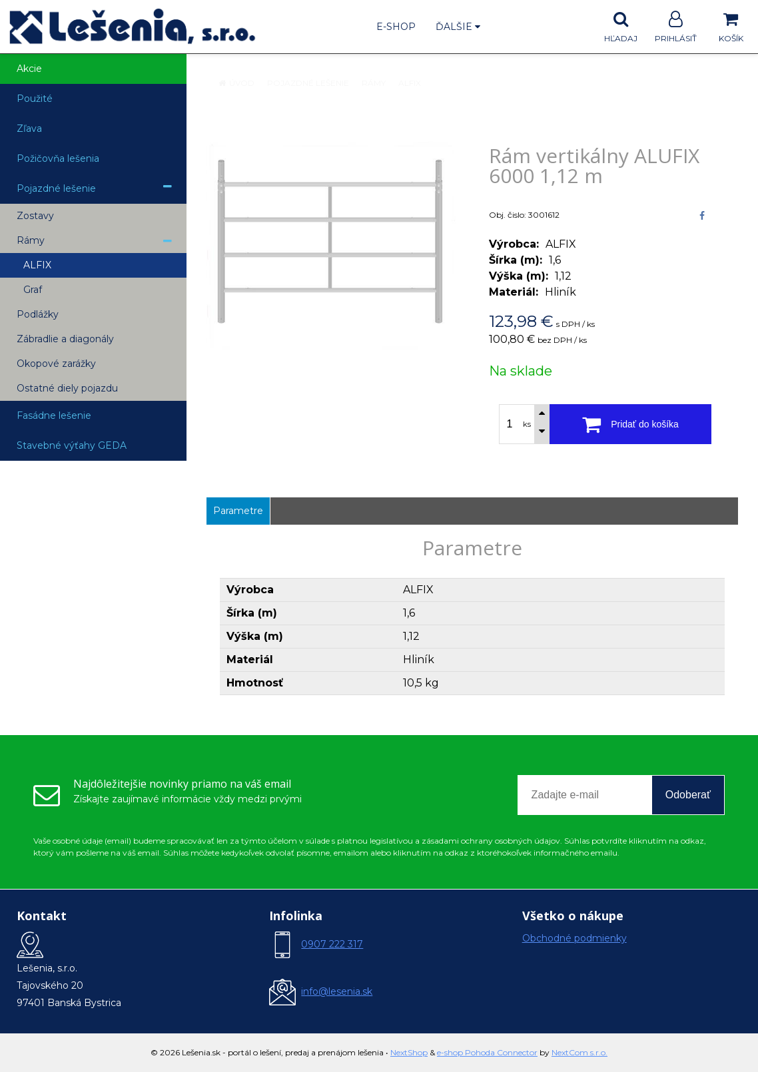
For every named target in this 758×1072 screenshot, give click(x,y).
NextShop (409, 1052)
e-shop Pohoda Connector (487, 1052)
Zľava (29, 128)
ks (527, 424)
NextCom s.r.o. (579, 1052)
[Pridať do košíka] (630, 424)
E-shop (396, 27)
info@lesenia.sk (336, 991)
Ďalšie (458, 27)
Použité (35, 99)
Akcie (29, 69)
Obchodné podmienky (574, 938)
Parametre (238, 511)
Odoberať (688, 794)
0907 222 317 (332, 944)
